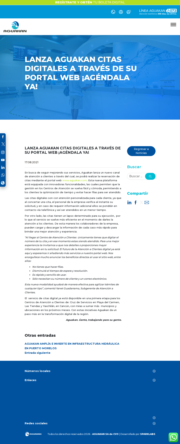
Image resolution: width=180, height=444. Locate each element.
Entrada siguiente (37, 353)
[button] (150, 176)
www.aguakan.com (74, 180)
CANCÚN (90, 402)
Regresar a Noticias (141, 151)
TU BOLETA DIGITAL (90, 2)
